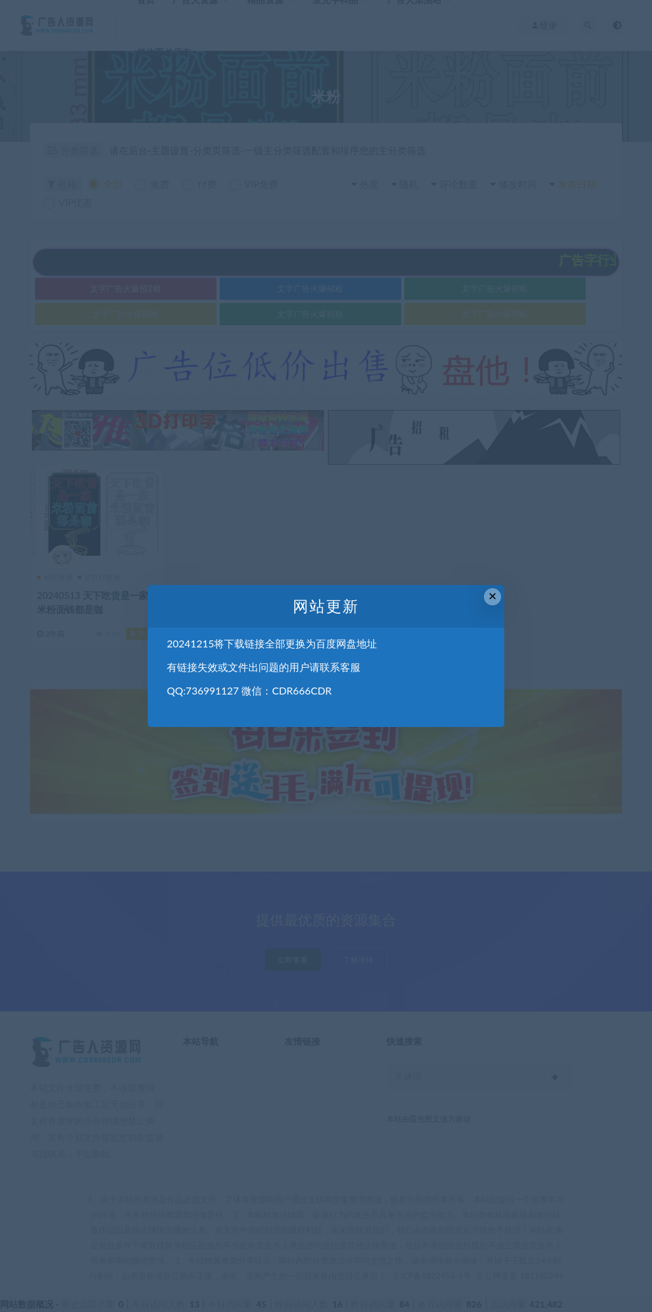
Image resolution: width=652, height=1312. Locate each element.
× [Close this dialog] (492, 596)
